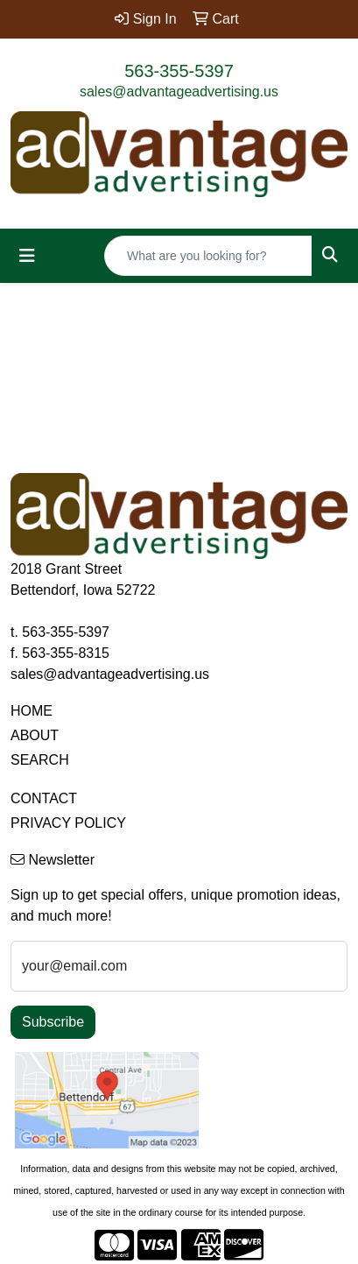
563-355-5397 (179, 71)
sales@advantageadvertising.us (179, 91)
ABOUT (35, 735)
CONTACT (44, 798)
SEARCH (40, 759)
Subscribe (53, 1021)
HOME (32, 710)
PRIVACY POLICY (68, 823)
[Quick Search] (208, 256)
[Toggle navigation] (27, 256)
